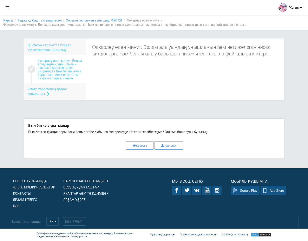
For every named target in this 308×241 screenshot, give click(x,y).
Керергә (140, 145)
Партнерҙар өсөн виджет (86, 181)
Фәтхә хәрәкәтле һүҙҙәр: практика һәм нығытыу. (50, 47)
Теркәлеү (169, 145)
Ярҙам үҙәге (74, 199)
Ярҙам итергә (25, 199)
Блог (17, 206)
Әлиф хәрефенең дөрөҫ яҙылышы (47, 91)
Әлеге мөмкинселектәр (34, 187)
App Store (273, 190)
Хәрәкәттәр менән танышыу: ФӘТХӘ (94, 20)
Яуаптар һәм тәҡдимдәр (86, 193)
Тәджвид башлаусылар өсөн (39, 20)
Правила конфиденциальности (198, 234)
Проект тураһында (30, 181)
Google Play (245, 190)
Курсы (8, 20)
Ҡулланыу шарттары (162, 234)
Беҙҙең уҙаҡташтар (81, 187)
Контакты (22, 193)
